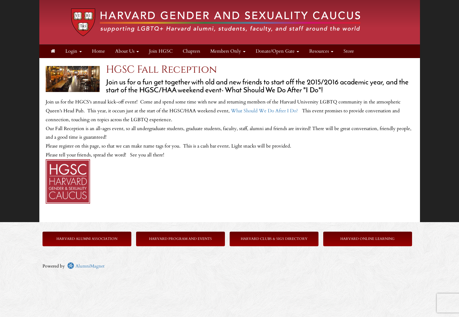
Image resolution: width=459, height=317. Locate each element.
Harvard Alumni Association (86, 238)
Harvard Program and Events (180, 238)
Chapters (191, 51)
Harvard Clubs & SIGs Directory (274, 238)
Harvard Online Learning (367, 238)
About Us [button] (127, 51)
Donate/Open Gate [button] (277, 51)
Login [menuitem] (73, 51)
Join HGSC (161, 51)
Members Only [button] (228, 51)
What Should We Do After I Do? (265, 111)
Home (98, 51)
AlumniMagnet (85, 266)
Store (349, 51)
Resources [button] (321, 51)
